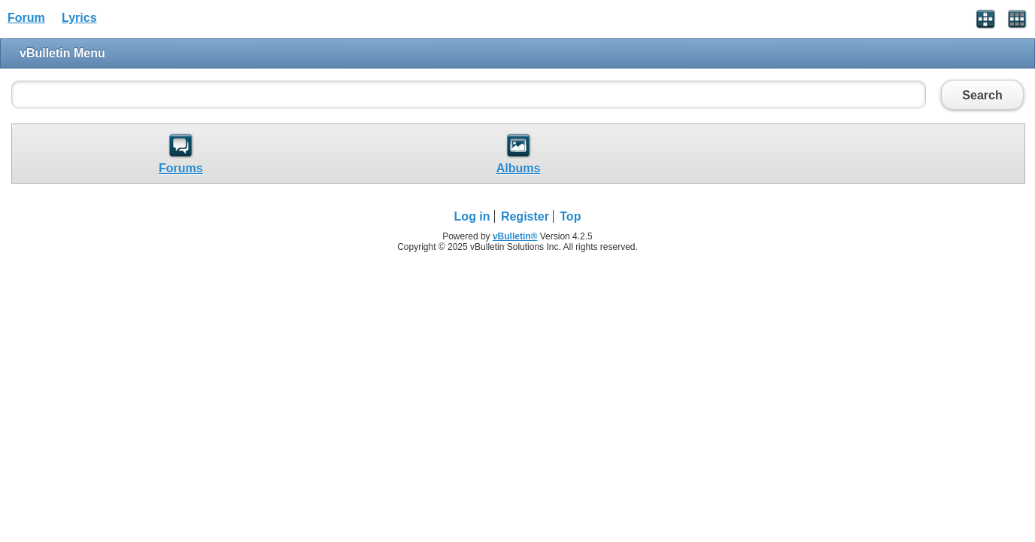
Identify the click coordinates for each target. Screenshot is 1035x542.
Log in (472, 216)
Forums (181, 168)
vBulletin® (515, 236)
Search (982, 95)
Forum (26, 17)
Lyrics (79, 17)
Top (570, 216)
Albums (518, 168)
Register (525, 216)
